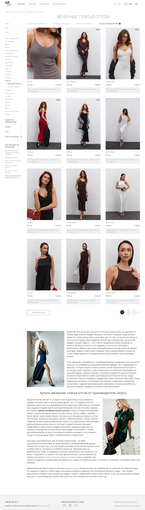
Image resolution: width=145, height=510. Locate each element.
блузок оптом (72, 468)
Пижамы (8, 77)
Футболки (9, 99)
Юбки (7, 108)
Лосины (8, 71)
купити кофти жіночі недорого (13, 161)
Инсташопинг (59, 4)
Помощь (32, 4)
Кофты (7, 68)
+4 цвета (58, 85)
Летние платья (13, 87)
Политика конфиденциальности (125, 502)
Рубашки (8, 90)
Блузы (7, 44)
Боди (7, 47)
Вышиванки (10, 53)
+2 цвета (137, 155)
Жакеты (8, 59)
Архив (7, 114)
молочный (110, 81)
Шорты (8, 102)
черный (69, 152)
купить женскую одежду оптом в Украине (64, 457)
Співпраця (44, 4)
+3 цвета (137, 225)
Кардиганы (9, 62)
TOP (6, 28)
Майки (7, 74)
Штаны (8, 105)
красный (30, 152)
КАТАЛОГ (21, 4)
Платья (8, 81)
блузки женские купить (11, 166)
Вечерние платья (14, 84)
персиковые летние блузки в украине (13, 177)
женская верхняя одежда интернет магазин (12, 152)
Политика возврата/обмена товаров (126, 506)
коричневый (71, 81)
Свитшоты (9, 93)
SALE (7, 32)
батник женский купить (11, 172)
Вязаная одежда (11, 56)
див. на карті (43, 506)
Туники (8, 96)
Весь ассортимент (12, 38)
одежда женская (11, 157)
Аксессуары (9, 41)
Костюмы (8, 65)
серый (29, 81)
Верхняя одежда (11, 50)
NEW (7, 24)
